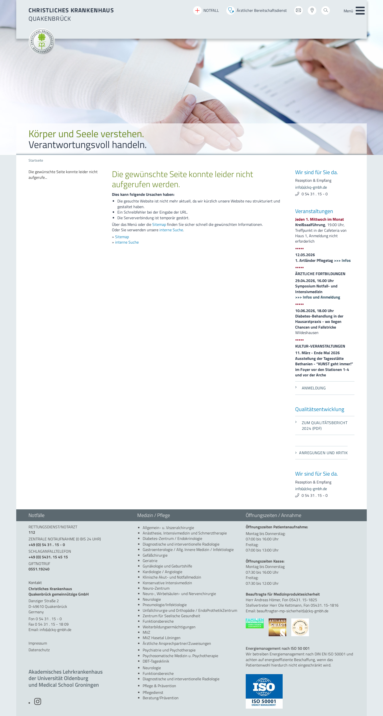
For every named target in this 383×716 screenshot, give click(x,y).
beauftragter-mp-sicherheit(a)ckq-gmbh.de (292, 611)
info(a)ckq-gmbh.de (311, 187)
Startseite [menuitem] (36, 160)
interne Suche (171, 230)
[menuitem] (67, 174)
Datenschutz (39, 650)
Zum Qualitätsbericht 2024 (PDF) (321, 425)
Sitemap (159, 224)
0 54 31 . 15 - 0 (315, 194)
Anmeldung (310, 388)
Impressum (38, 643)
